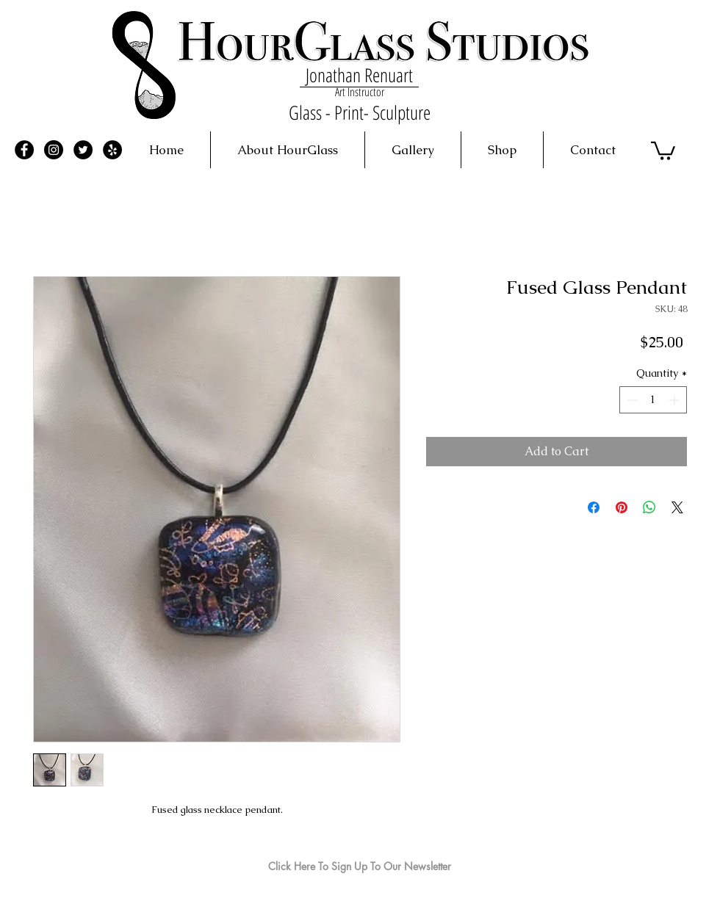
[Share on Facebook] (593, 507)
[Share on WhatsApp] (649, 507)
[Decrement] (631, 400)
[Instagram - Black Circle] (53, 149)
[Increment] (675, 400)
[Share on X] (677, 507)
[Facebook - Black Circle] (24, 149)
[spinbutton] (653, 400)
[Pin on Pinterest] (621, 507)
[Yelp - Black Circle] (112, 149)
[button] (663, 150)
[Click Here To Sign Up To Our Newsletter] (359, 866)
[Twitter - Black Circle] (83, 149)
